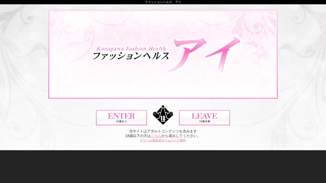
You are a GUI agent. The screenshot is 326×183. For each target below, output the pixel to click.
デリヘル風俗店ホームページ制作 (163, 140)
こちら (156, 136)
